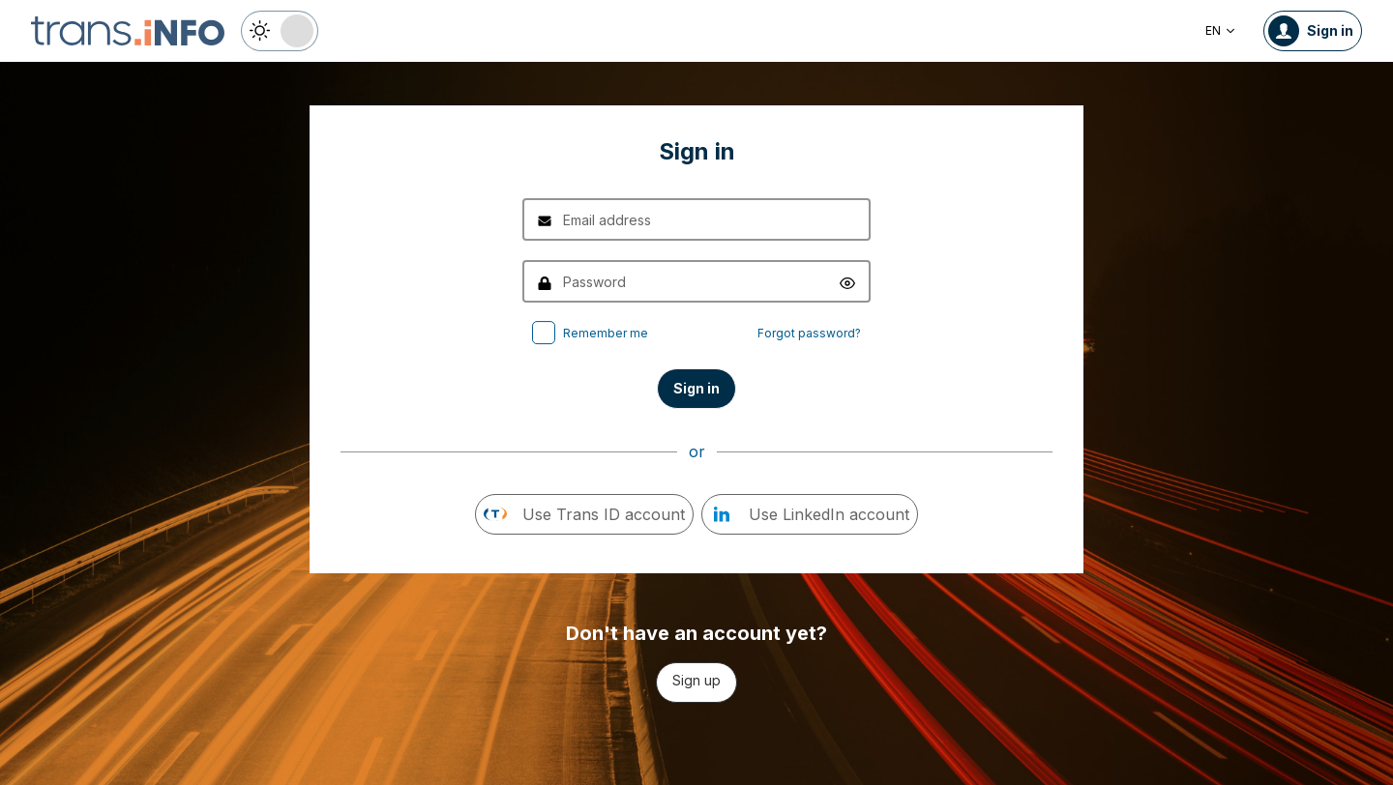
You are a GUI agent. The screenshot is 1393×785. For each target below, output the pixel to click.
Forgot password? (809, 333)
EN (1220, 30)
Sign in (696, 388)
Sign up (696, 680)
